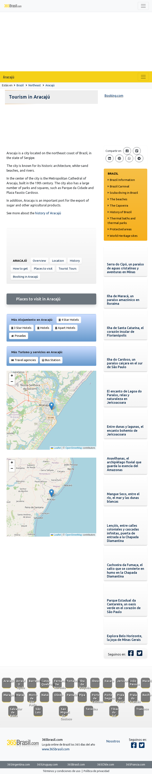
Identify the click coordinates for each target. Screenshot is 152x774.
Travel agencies (25, 360)
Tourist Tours (67, 268)
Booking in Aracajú (25, 276)
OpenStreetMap (73, 448)
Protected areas (121, 229)
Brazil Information (122, 180)
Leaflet (56, 448)
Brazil (20, 85)
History (75, 260)
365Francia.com (135, 764)
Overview (39, 260)
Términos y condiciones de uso (61, 771)
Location (58, 260)
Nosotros (113, 741)
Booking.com (114, 95)
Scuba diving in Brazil (124, 192)
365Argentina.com (18, 764)
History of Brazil (121, 212)
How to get (20, 268)
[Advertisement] (76, 41)
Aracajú (8, 76)
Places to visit (43, 268)
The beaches (118, 199)
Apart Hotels (66, 327)
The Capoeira (119, 205)
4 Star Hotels (70, 319)
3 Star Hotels (22, 327)
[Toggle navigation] (143, 6)
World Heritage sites (124, 235)
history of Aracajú (48, 213)
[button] (51, 406)
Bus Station (52, 360)
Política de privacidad (96, 771)
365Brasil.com (76, 764)
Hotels (44, 327)
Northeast (34, 85)
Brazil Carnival (119, 186)
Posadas (20, 335)
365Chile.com (105, 764)
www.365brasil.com (56, 749)
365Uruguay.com (47, 764)
